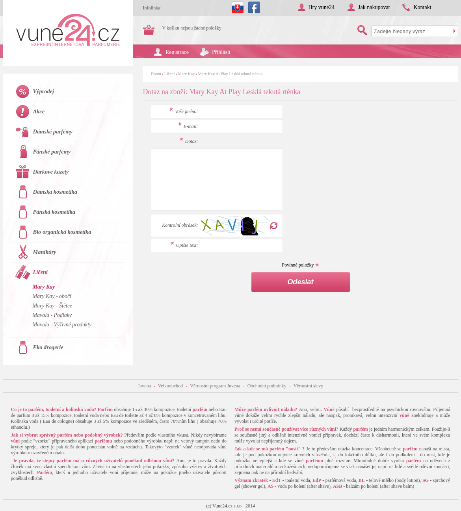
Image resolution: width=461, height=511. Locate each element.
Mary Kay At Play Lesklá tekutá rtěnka (230, 74)
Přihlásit (221, 52)
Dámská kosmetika (55, 192)
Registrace (177, 52)
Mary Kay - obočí (52, 296)
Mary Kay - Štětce (52, 306)
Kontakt (422, 7)
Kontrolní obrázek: (180, 225)
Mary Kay (186, 74)
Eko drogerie (48, 347)
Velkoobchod (170, 386)
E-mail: (188, 126)
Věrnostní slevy (308, 386)
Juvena (144, 386)
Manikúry (44, 252)
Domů (156, 74)
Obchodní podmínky (266, 386)
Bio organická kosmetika (62, 232)
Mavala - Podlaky (52, 315)
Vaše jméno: (183, 111)
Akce (39, 111)
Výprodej (43, 91)
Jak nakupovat (374, 7)
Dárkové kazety (51, 171)
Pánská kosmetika (54, 212)
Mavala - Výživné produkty (62, 325)
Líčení (169, 74)
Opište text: (184, 245)
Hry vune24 (322, 7)
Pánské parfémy (52, 151)
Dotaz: (188, 141)
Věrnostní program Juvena (215, 386)
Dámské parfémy (52, 131)
